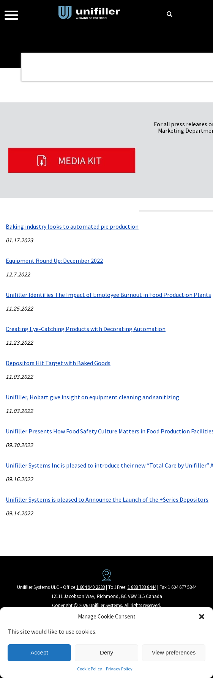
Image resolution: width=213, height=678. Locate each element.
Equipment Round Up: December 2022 (54, 260)
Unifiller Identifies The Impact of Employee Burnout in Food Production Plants (108, 294)
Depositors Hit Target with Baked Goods (58, 363)
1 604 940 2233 (90, 587)
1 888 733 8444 (142, 587)
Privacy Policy (119, 669)
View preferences (174, 652)
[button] (201, 616)
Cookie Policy (89, 669)
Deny (106, 652)
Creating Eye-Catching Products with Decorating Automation (86, 329)
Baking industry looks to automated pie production (72, 226)
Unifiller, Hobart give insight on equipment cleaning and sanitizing (92, 397)
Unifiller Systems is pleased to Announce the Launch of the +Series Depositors (107, 499)
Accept (39, 652)
